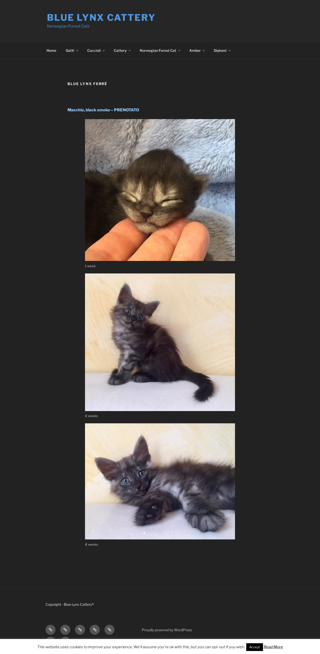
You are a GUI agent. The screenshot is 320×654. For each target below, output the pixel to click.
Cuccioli (96, 50)
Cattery (123, 50)
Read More (273, 647)
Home (51, 50)
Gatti (72, 50)
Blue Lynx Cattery (101, 17)
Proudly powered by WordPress (167, 630)
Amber (197, 50)
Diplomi (222, 50)
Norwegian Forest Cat (160, 50)
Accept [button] (254, 647)
